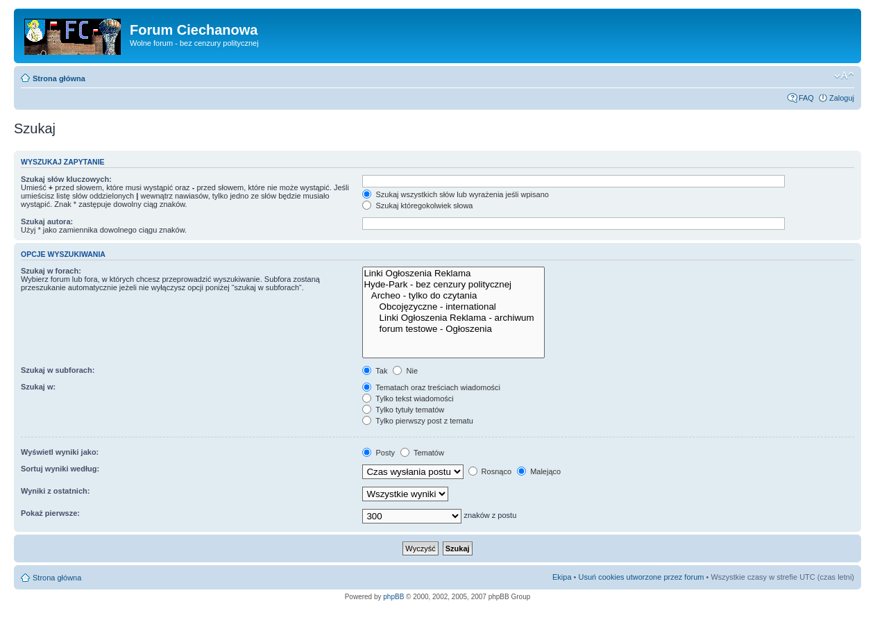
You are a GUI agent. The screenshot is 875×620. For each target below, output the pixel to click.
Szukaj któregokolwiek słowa (417, 205)
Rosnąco (489, 471)
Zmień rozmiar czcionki (844, 75)
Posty (378, 453)
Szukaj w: (38, 387)
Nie (405, 371)
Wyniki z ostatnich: (55, 491)
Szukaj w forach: (51, 271)
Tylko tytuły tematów (403, 409)
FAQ (806, 98)
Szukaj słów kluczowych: (66, 179)
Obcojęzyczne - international (453, 306)
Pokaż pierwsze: (50, 513)
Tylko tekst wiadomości (407, 398)
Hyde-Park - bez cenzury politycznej (453, 284)
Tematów (422, 453)
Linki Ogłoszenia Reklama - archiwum (453, 318)
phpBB (393, 597)
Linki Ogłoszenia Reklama (453, 273)
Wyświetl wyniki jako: (60, 452)
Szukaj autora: (47, 221)
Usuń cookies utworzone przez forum (641, 577)
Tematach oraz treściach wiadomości (431, 387)
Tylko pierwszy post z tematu (417, 421)
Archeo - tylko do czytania (453, 295)
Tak (374, 371)
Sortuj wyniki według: (60, 468)
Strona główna (59, 78)
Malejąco (539, 471)
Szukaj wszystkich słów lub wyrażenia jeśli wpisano (455, 194)
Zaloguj (841, 98)
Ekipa (562, 577)
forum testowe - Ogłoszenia (453, 329)
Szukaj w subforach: (57, 370)
